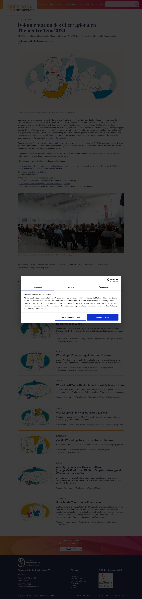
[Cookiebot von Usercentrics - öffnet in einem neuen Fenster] (108, 280)
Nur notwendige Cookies (70, 317)
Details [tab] (71, 287)
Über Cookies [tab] (104, 287)
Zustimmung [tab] (38, 287)
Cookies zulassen (102, 317)
